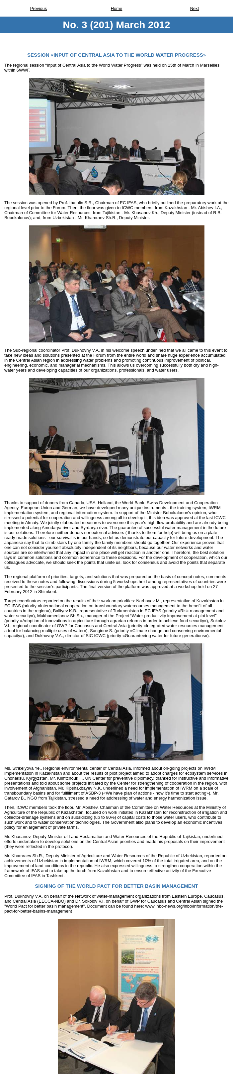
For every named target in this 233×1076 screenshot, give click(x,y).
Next (194, 8)
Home (116, 8)
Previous (38, 8)
